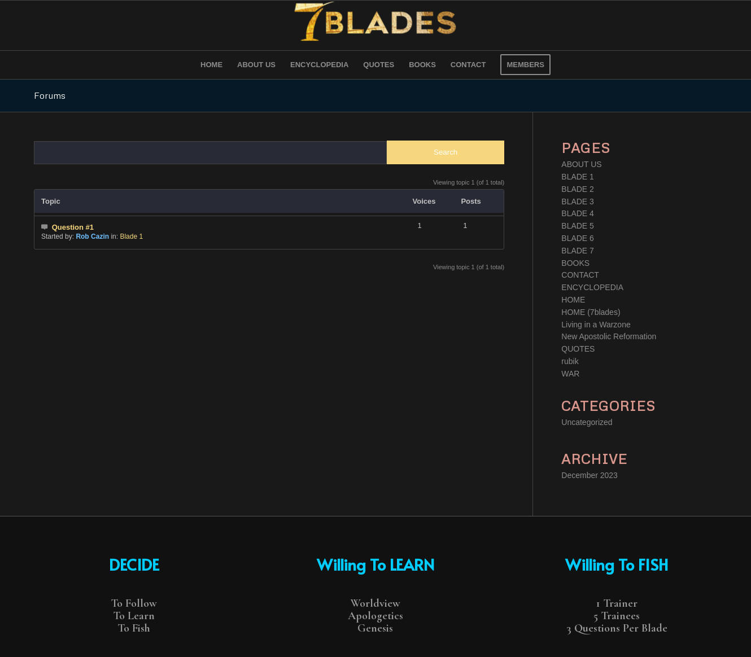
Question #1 (73, 227)
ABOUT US (581, 164)
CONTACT (580, 274)
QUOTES (578, 348)
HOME (573, 299)
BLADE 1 (577, 176)
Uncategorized (586, 422)
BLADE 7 (577, 250)
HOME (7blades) (590, 312)
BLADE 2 (577, 189)
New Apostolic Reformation (608, 336)
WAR (570, 373)
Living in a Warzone (595, 324)
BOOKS (575, 263)
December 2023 (589, 475)
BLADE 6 (577, 238)
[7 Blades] (375, 25)
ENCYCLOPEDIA (592, 287)
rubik (569, 361)
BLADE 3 (577, 201)
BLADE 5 (577, 225)
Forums (50, 95)
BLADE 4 (577, 213)
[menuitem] (211, 65)
